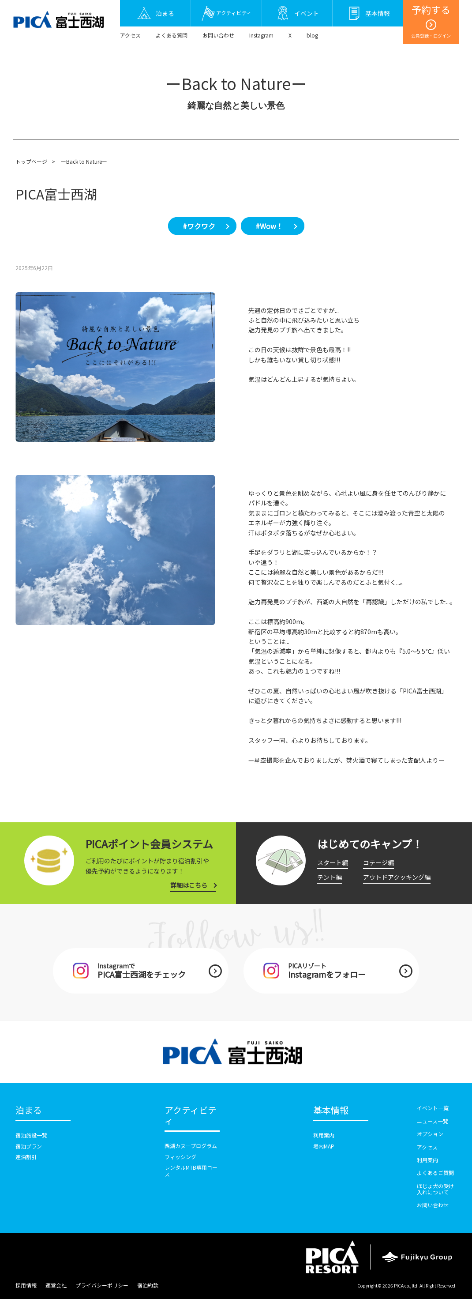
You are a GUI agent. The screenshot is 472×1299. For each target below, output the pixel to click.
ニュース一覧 (432, 1121)
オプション (430, 1133)
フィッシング (180, 1156)
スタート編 (332, 862)
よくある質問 (171, 35)
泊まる (28, 1110)
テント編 (329, 877)
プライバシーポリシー (101, 1285)
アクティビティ (191, 1116)
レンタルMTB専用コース (191, 1170)
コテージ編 (378, 862)
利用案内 (323, 1135)
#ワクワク (199, 226)
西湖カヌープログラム (191, 1145)
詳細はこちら (188, 885)
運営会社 (56, 1285)
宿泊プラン (28, 1146)
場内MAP (323, 1146)
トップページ (31, 161)
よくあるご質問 (435, 1172)
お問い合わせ (218, 35)
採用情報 (26, 1285)
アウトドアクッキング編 (397, 877)
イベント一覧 (433, 1107)
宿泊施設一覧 (31, 1135)
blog (312, 35)
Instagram (261, 35)
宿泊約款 (147, 1285)
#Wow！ (269, 226)
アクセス (130, 35)
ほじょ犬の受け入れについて (435, 1189)
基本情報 (330, 1110)
